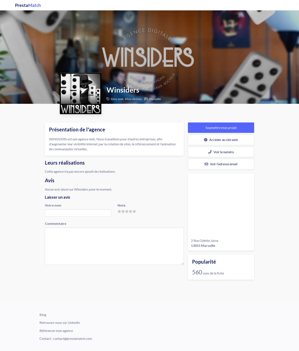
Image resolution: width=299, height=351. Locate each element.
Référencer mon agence (56, 331)
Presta (28, 5)
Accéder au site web (221, 140)
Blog (42, 315)
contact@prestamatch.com (72, 338)
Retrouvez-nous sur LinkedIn (59, 322)
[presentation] (76, 274)
